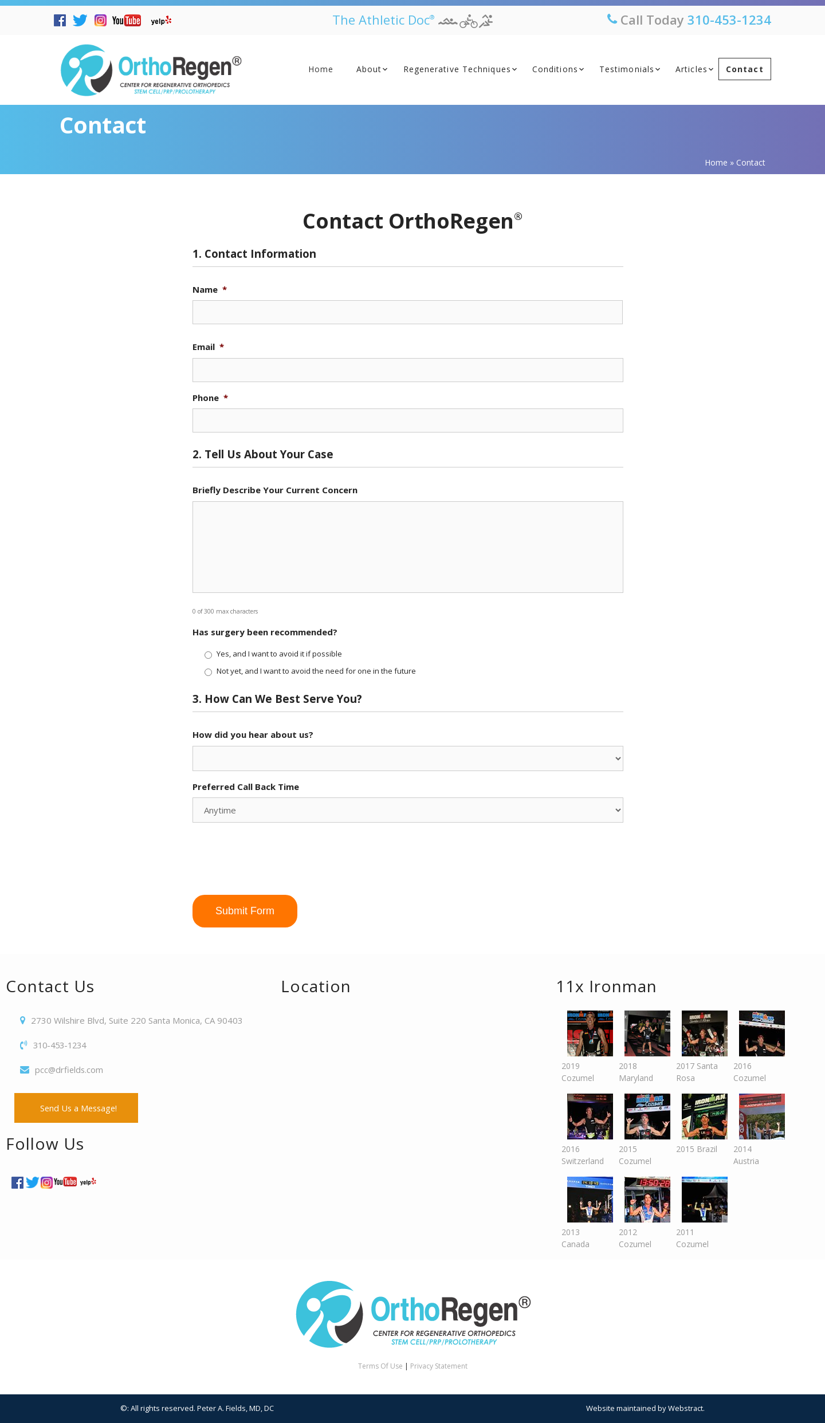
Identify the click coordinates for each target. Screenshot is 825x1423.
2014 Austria (756, 1130)
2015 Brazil (699, 1124)
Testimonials (626, 69)
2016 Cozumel (756, 1047)
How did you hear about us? (252, 734)
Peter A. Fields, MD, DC (235, 1408)
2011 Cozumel (699, 1213)
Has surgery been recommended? (264, 632)
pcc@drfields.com (70, 1069)
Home (320, 69)
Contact (745, 69)
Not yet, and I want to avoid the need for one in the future (316, 671)
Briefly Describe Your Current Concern (275, 490)
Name (209, 289)
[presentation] (279, 854)
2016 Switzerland (584, 1130)
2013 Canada (584, 1213)
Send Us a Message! (78, 1108)
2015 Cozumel (642, 1130)
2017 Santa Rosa (699, 1047)
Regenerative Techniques (457, 69)
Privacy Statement (438, 1366)
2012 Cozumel (642, 1213)
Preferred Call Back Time (245, 786)
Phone (210, 397)
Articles (691, 69)
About (369, 69)
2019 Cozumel (584, 1047)
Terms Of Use (380, 1366)
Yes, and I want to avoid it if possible (279, 653)
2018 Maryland (642, 1047)
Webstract (685, 1408)
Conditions (555, 69)
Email (208, 346)
